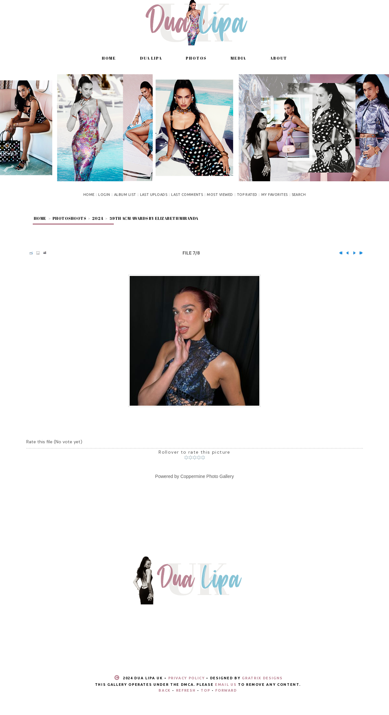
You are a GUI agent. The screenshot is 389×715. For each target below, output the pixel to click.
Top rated (247, 195)
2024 (97, 218)
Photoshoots (69, 218)
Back (165, 690)
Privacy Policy (186, 678)
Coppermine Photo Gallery (207, 476)
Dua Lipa (151, 58)
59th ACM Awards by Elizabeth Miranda (154, 218)
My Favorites (274, 195)
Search (299, 195)
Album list (125, 195)
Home (109, 58)
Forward (226, 690)
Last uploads (154, 195)
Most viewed (220, 195)
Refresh (186, 690)
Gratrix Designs (262, 678)
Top (205, 690)
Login (104, 195)
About (278, 58)
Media (238, 58)
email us (225, 684)
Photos (196, 58)
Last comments (187, 195)
